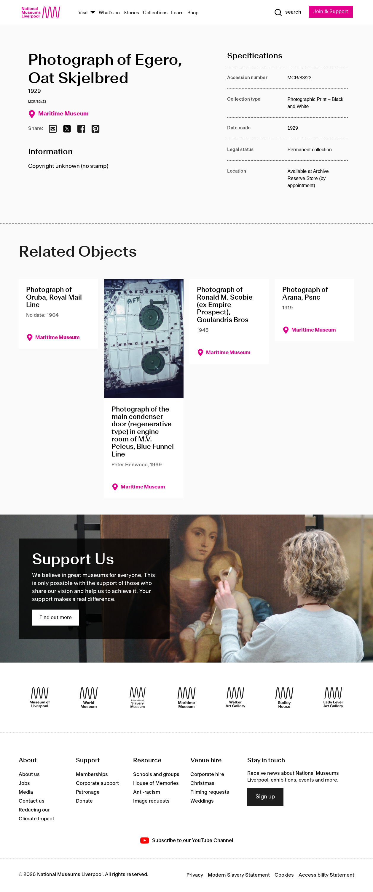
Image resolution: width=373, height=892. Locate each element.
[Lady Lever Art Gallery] (333, 697)
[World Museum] (88, 697)
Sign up (265, 797)
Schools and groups (156, 774)
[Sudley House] (284, 697)
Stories (131, 12)
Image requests (151, 801)
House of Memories (156, 783)
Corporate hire (207, 774)
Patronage (88, 792)
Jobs (24, 783)
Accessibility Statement (326, 875)
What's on (109, 12)
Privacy (194, 875)
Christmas (202, 783)
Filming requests (209, 792)
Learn (177, 12)
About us (29, 774)
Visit (83, 12)
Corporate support (97, 783)
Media (26, 792)
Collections (155, 12)
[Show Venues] (92, 12)
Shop (193, 12)
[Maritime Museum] (186, 697)
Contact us (31, 801)
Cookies (284, 875)
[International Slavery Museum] (137, 697)
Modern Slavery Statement (239, 875)
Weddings (202, 801)
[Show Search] (287, 12)
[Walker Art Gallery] (235, 697)
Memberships (92, 774)
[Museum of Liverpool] (39, 697)
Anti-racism (146, 792)
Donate (84, 801)
